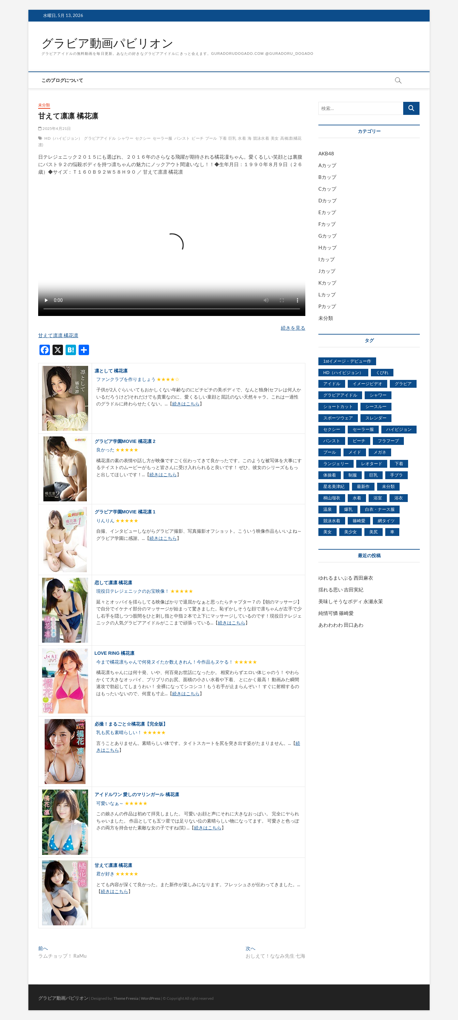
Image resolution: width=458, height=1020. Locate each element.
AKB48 (326, 153)
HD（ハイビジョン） (63, 138)
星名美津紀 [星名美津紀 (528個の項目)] (333, 486)
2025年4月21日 (54, 128)
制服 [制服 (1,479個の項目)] (352, 475)
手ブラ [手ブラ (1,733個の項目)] (396, 475)
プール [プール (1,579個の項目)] (329, 452)
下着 (223, 138)
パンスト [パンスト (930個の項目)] (331, 440)
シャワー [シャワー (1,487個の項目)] (378, 395)
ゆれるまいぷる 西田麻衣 (345, 578)
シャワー (125, 138)
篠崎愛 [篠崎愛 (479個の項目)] (359, 520)
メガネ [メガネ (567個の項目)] (380, 452)
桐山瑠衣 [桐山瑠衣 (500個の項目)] (331, 497)
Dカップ (327, 200)
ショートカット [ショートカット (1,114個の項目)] (338, 406)
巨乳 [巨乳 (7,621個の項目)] (373, 475)
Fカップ (327, 224)
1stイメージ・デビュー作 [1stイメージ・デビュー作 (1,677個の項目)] (347, 361)
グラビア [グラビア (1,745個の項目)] (403, 383)
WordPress (150, 998)
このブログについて (62, 80)
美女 (275, 138)
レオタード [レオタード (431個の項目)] (371, 463)
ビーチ (197, 138)
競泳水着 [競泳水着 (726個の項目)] (331, 520)
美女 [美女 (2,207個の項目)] (327, 531)
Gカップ (327, 236)
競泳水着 (261, 138)
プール (211, 138)
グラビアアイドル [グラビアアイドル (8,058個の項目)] (340, 395)
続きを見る (293, 328)
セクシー (143, 138)
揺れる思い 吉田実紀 (340, 589)
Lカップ (327, 294)
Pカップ (327, 306)
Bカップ (327, 177)
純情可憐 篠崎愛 (336, 613)
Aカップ (327, 165)
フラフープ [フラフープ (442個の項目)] (388, 440)
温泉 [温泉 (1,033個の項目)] (327, 509)
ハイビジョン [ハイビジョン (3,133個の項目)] (399, 429)
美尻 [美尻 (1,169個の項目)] (373, 531)
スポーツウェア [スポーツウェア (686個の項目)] (338, 418)
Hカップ (327, 247)
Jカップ (326, 271)
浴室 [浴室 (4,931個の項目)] (378, 497)
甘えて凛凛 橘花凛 (58, 335)
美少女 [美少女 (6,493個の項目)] (350, 531)
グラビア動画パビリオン (107, 43)
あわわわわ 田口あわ (340, 625)
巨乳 (232, 138)
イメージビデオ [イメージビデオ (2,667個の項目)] (367, 383)
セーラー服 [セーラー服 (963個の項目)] (363, 429)
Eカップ (327, 212)
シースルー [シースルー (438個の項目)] (376, 406)
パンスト (182, 138)
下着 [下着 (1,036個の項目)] (399, 463)
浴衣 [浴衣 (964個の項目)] (398, 497)
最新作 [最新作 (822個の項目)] (363, 486)
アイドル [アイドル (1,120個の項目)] (331, 383)
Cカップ (327, 189)
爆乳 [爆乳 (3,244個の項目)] (348, 509)
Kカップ (327, 283)
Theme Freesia (126, 998)
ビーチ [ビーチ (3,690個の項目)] (359, 440)
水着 (242, 138)
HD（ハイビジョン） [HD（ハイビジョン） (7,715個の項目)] (343, 372)
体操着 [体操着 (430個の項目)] (329, 475)
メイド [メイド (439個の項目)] (354, 452)
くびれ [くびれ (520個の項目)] (382, 372)
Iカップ (326, 259)
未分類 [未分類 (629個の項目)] (388, 486)
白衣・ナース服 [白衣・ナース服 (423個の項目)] (380, 509)
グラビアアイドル (100, 138)
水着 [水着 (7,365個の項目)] (357, 497)
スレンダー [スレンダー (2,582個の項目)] (376, 418)
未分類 (44, 104)
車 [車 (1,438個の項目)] (392, 531)
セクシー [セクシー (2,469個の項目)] (331, 429)
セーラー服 (163, 138)
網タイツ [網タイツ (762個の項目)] (386, 520)
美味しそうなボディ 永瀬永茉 (350, 601)
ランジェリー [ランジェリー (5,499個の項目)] (336, 463)
